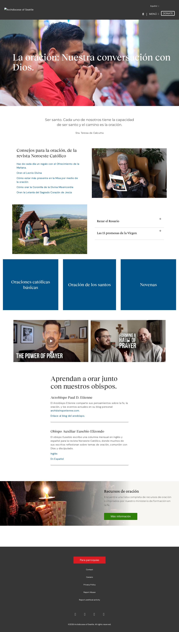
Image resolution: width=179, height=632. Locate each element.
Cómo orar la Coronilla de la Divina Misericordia (45, 187)
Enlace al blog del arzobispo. (68, 415)
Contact (89, 569)
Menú (153, 14)
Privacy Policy (90, 584)
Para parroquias (89, 560)
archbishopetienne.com (65, 410)
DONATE (168, 13)
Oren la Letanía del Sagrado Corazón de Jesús (44, 192)
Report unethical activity (89, 600)
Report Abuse (89, 592)
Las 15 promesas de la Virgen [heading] (117, 233)
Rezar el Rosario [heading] (108, 221)
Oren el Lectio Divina (29, 172)
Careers (89, 577)
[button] (160, 219)
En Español (57, 458)
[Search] (143, 14)
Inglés (54, 453)
